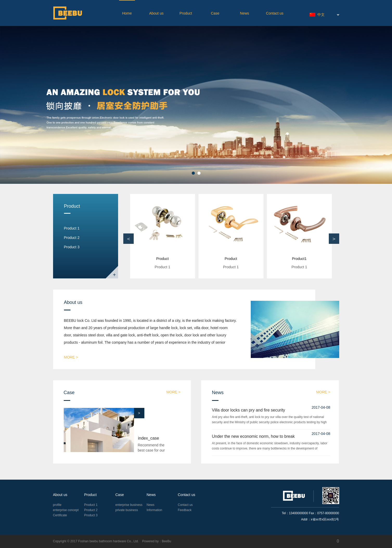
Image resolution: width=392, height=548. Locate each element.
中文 (317, 14)
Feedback (185, 510)
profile (57, 505)
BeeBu (166, 541)
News (244, 13)
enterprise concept (66, 510)
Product (185, 13)
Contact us (275, 13)
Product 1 (72, 228)
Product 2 (72, 238)
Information (154, 510)
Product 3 (72, 247)
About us (156, 13)
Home (127, 13)
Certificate (60, 515)
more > (71, 357)
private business (126, 510)
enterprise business (129, 505)
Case (215, 13)
